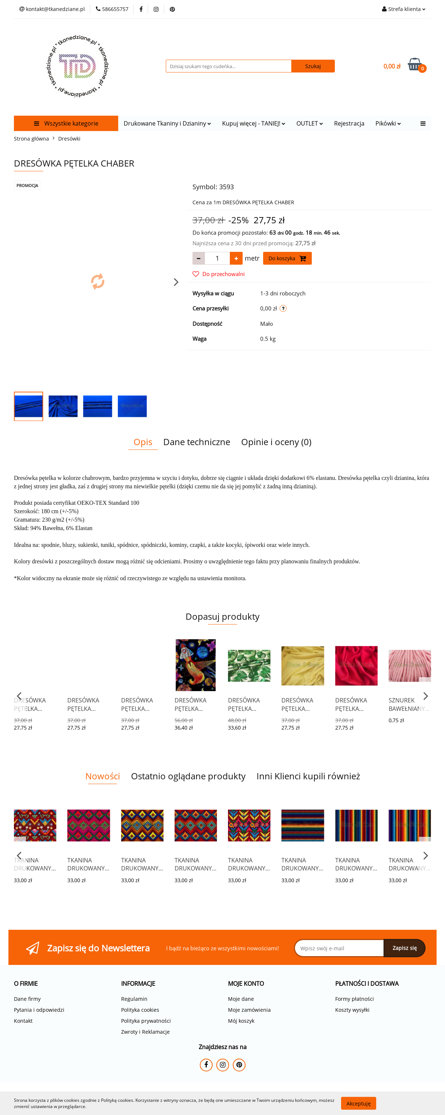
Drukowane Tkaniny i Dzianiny (167, 123)
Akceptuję (359, 1103)
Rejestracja (349, 123)
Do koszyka (287, 258)
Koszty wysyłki (352, 1009)
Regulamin (134, 998)
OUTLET (309, 123)
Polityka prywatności (146, 1020)
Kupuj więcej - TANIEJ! (253, 123)
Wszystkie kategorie (66, 123)
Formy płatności (354, 998)
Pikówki (388, 123)
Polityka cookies (140, 1009)
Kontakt (23, 1020)
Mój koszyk (241, 1020)
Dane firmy (27, 998)
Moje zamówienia (249, 1009)
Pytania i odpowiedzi (39, 1009)
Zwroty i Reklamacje (145, 1031)
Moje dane (241, 998)
